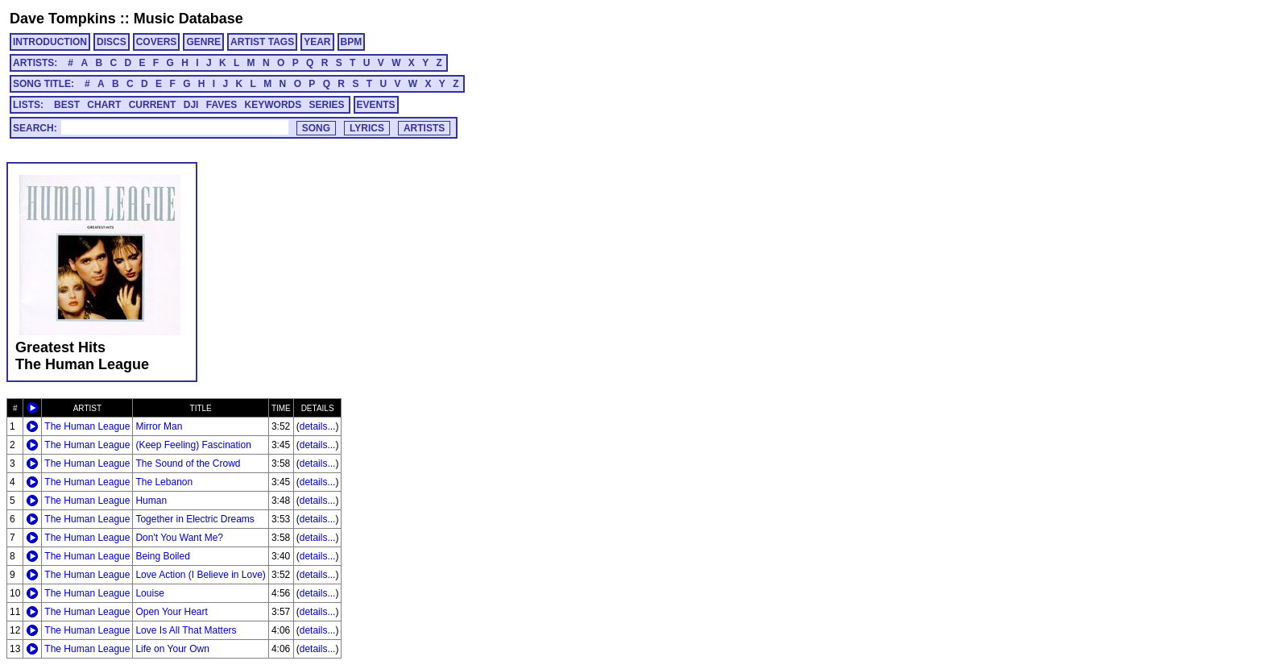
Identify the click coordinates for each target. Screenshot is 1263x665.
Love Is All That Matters (185, 630)
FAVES (221, 104)
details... (318, 426)
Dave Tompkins (63, 18)
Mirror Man (158, 426)
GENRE (203, 42)
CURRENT (152, 104)
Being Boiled (162, 556)
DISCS (111, 42)
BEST (67, 104)
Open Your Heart (171, 611)
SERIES (327, 104)
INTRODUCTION (50, 42)
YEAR (317, 42)
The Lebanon (164, 482)
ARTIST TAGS (262, 42)
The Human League (87, 426)
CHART (104, 104)
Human (151, 500)
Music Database (188, 18)
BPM (351, 42)
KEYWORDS (273, 104)
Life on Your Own (172, 649)
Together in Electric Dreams (194, 519)
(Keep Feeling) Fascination (193, 445)
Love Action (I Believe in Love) (200, 574)
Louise (149, 593)
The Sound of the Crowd (187, 463)
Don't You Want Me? (179, 537)
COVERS (156, 42)
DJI (191, 104)
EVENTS (376, 104)
